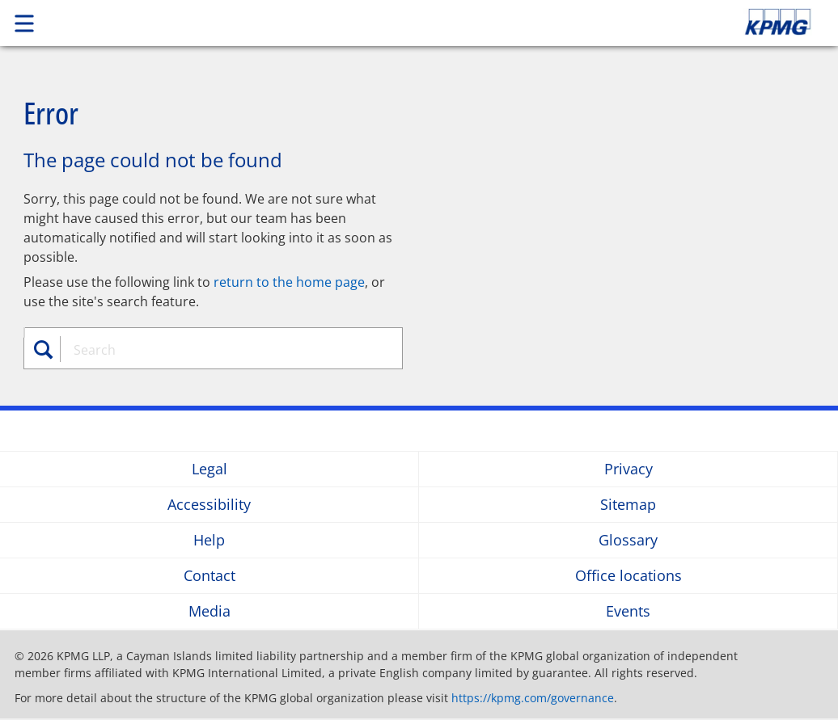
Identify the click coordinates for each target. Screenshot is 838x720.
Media (209, 611)
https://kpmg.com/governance (532, 697)
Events (628, 611)
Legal (209, 469)
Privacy (628, 469)
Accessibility (209, 504)
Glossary (628, 540)
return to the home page (289, 282)
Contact (209, 575)
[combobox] (221, 349)
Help (209, 540)
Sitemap (628, 504)
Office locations (628, 575)
